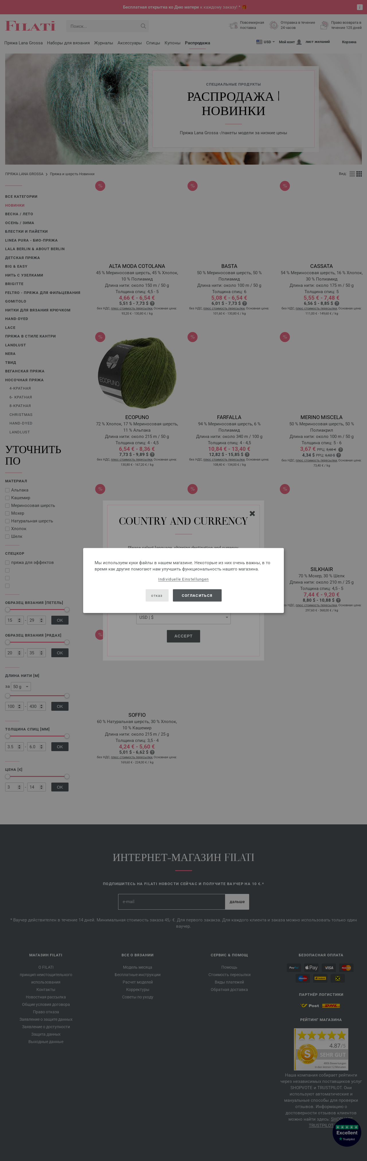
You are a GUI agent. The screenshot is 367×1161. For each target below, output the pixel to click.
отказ (157, 595)
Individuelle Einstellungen (183, 579)
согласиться (197, 595)
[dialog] (183, 580)
